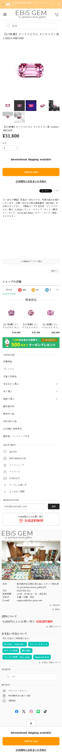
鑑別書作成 (8, 406)
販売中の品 (8, 414)
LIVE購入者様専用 (12, 429)
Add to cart (31, 172)
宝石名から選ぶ (11, 384)
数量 (4, 143)
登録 (54, 506)
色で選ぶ (7, 391)
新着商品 (7, 361)
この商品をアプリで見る (31, 261)
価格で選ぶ (8, 399)
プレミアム (8, 369)
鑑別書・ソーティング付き (16, 436)
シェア (56, 190)
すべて (9, 289)
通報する (54, 271)
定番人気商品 (10, 376)
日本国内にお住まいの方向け (31, 181)
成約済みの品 (10, 421)
